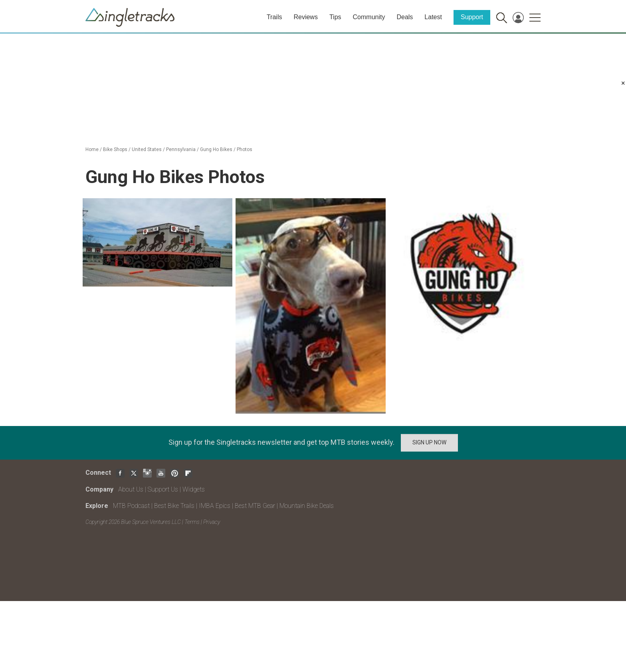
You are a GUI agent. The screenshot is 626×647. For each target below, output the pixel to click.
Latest (433, 17)
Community (369, 17)
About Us (130, 489)
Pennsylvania (181, 149)
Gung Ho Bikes (216, 149)
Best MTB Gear (255, 506)
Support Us (163, 489)
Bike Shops (115, 149)
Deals (404, 17)
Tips (335, 17)
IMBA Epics (214, 506)
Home (92, 149)
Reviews (305, 17)
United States (147, 149)
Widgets (193, 489)
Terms (192, 522)
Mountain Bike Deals (306, 506)
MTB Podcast (131, 506)
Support (472, 17)
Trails (274, 17)
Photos (244, 149)
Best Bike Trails (174, 506)
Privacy (211, 522)
